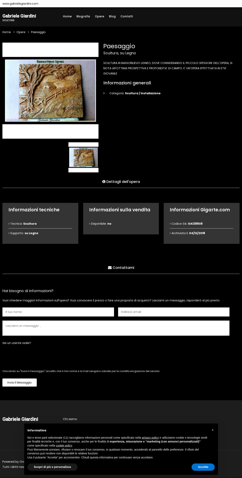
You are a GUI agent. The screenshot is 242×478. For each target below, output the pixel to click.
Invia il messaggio (19, 383)
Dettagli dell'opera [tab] (121, 181)
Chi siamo (70, 419)
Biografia (83, 16)
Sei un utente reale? (16, 343)
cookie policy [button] (64, 445)
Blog (112, 16)
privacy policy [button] (150, 437)
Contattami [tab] (121, 267)
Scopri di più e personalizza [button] (52, 467)
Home (67, 16)
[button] (213, 430)
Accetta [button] (203, 467)
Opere (99, 16)
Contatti (126, 16)
